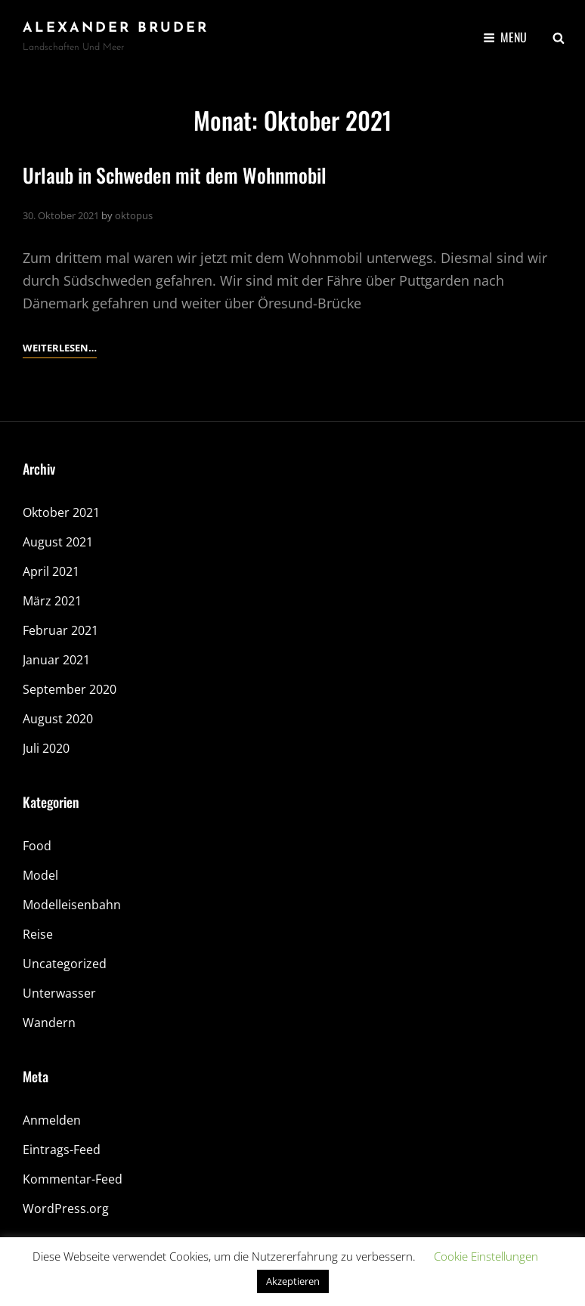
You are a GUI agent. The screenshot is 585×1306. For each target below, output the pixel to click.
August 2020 (58, 718)
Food (37, 845)
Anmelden (52, 1120)
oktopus (134, 215)
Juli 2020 (46, 748)
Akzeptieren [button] (293, 1281)
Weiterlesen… (60, 347)
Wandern (49, 1022)
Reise (38, 934)
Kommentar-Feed (72, 1179)
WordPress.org (66, 1208)
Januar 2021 (56, 659)
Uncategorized (65, 963)
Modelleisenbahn (72, 904)
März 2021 (52, 601)
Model (40, 875)
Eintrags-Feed (62, 1149)
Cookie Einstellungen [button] (486, 1256)
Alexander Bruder (116, 28)
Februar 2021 (60, 630)
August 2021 (58, 542)
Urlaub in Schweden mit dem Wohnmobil (175, 175)
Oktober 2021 (61, 512)
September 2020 (69, 689)
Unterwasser (59, 993)
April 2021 (51, 571)
